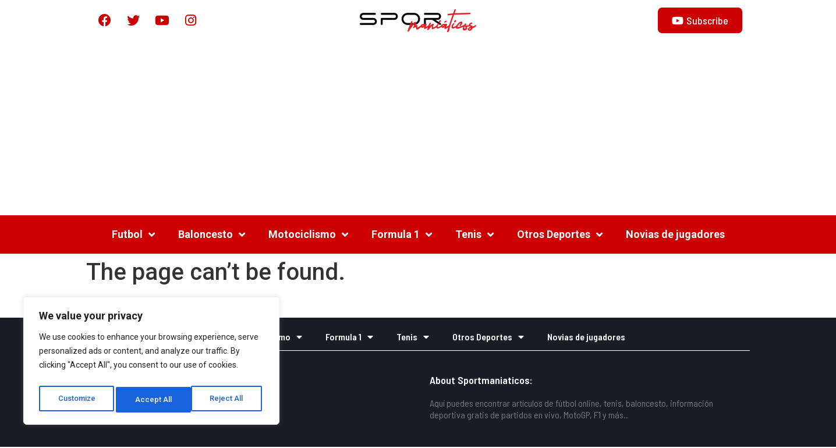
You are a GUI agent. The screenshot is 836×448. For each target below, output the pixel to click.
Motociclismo (308, 236)
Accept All (228, 399)
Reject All (153, 399)
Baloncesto (211, 236)
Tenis (474, 236)
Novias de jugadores (675, 235)
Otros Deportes (560, 236)
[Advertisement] (418, 129)
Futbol (133, 236)
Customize (76, 399)
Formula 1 (401, 236)
